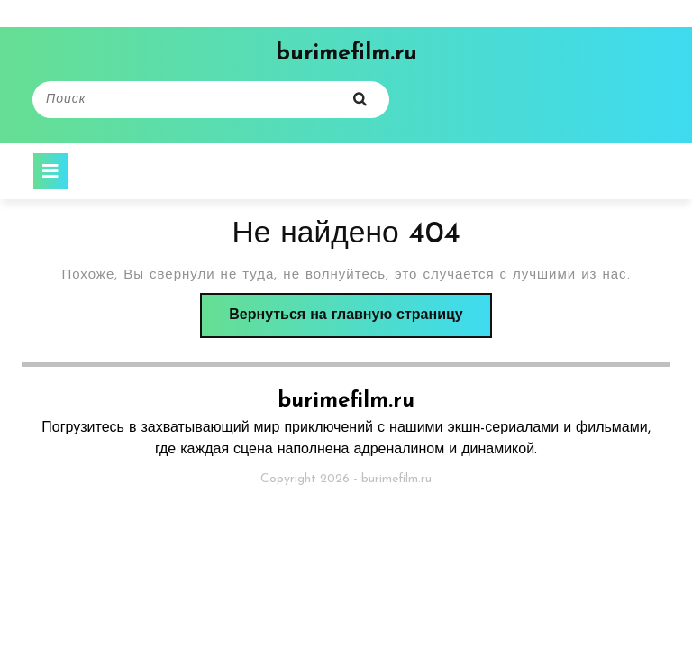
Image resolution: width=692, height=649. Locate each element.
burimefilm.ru (346, 53)
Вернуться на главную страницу (360, 321)
